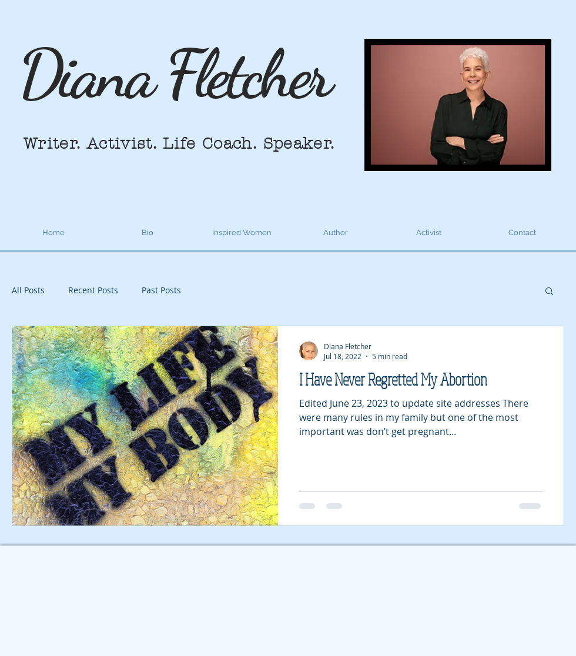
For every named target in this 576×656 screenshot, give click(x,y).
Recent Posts (93, 290)
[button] (549, 292)
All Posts (28, 290)
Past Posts (161, 290)
